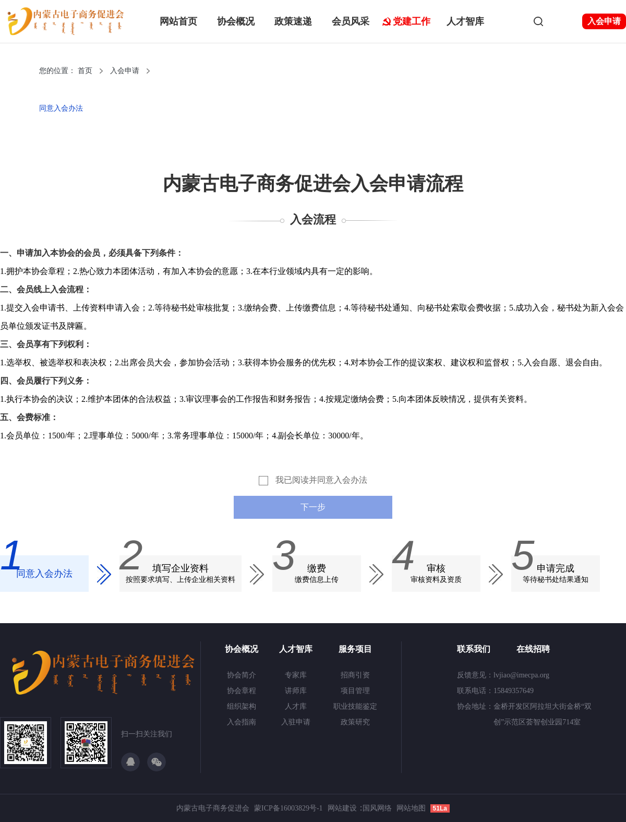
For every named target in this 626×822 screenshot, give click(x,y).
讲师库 (296, 691)
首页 (85, 71)
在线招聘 (533, 649)
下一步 (313, 507)
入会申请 (604, 21)
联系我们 (473, 649)
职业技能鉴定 (355, 706)
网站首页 (178, 21)
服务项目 (355, 649)
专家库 (296, 675)
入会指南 (241, 722)
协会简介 (241, 675)
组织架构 (241, 706)
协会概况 (236, 21)
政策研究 (355, 722)
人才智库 (465, 21)
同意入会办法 (61, 108)
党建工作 (411, 21)
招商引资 (355, 675)
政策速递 (293, 21)
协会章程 (241, 691)
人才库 (296, 706)
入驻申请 (295, 722)
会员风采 (350, 21)
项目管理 (355, 691)
